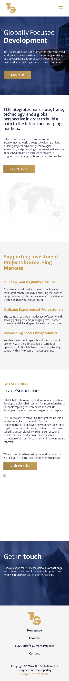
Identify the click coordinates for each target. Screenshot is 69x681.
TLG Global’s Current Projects (34, 646)
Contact (34, 653)
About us (17, 75)
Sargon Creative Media (34, 674)
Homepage (34, 630)
